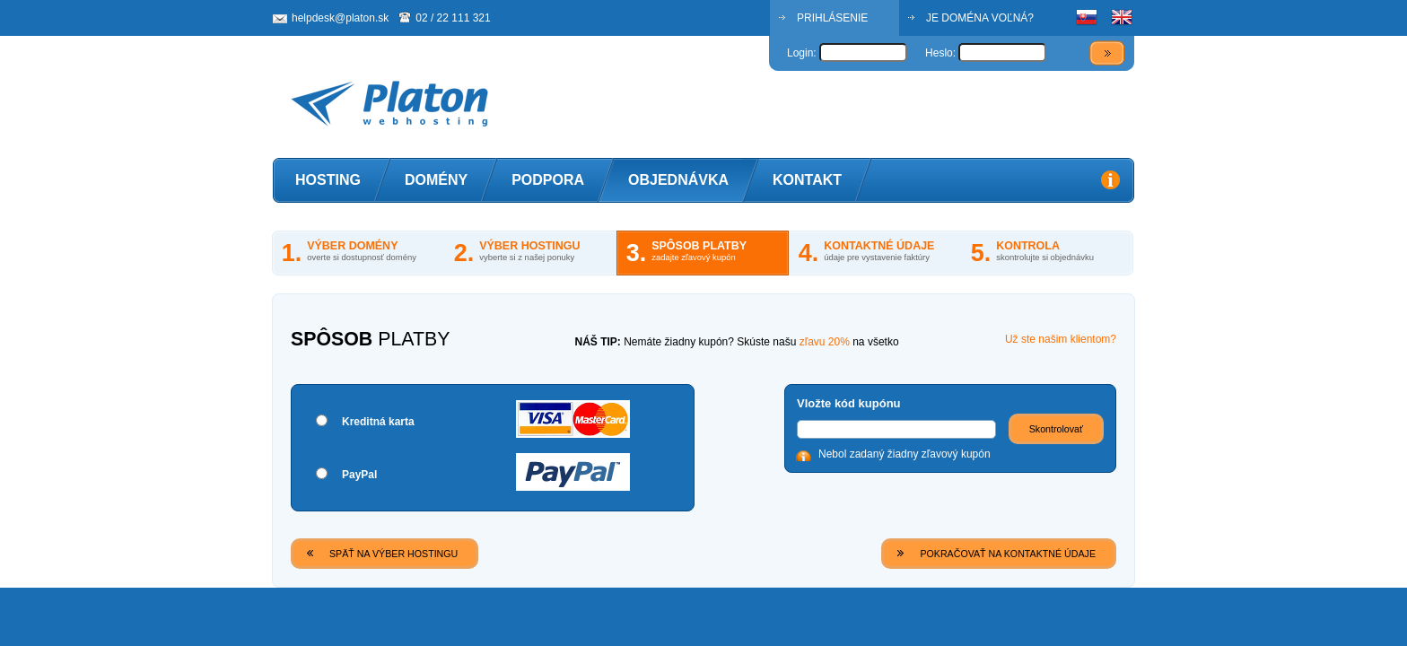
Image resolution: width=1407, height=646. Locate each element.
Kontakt (807, 180)
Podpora (547, 180)
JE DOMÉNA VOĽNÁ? (980, 18)
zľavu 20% (825, 342)
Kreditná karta (378, 421)
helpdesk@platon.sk (340, 18)
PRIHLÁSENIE (832, 18)
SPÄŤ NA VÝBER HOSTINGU (393, 553)
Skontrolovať (1056, 428)
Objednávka (678, 180)
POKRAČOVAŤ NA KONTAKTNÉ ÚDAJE (1008, 553)
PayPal (359, 474)
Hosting (328, 180)
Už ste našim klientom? (1060, 339)
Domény (436, 180)
